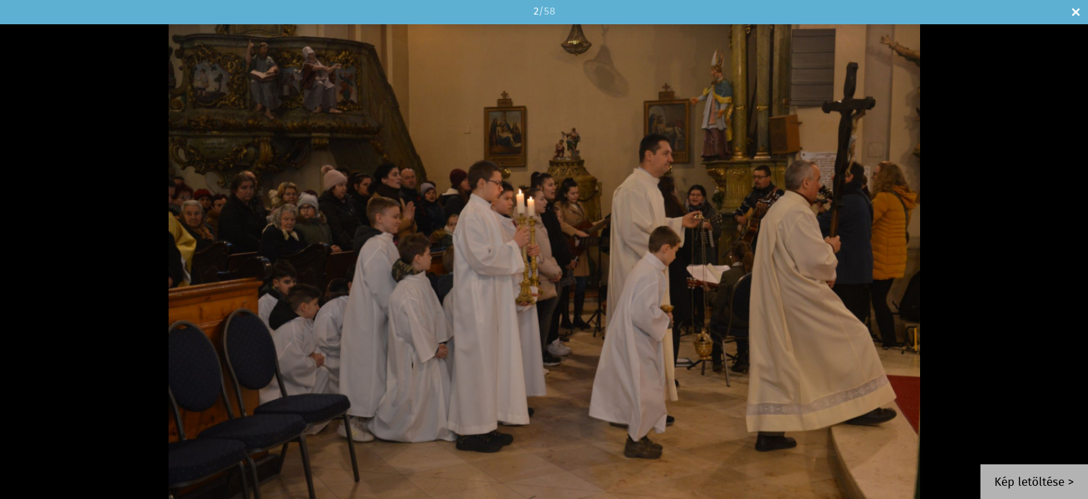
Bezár (1076, 12)
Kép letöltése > (1034, 482)
